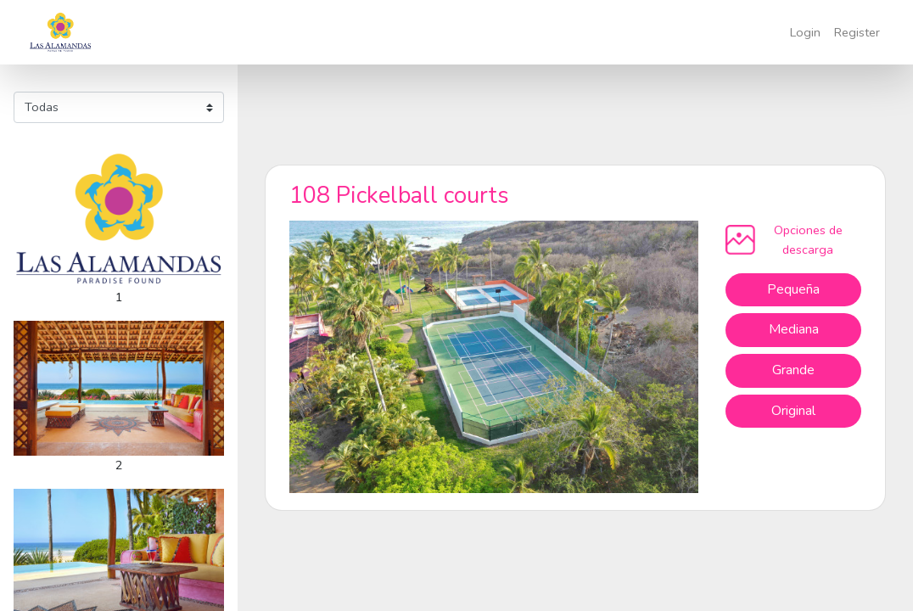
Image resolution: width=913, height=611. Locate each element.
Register (857, 32)
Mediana (794, 329)
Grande (793, 370)
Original (793, 410)
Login (805, 32)
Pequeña (793, 289)
